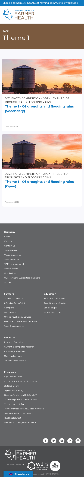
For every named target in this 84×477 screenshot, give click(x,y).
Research (9, 337)
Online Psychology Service (17, 316)
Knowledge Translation (15, 351)
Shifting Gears (11, 385)
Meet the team (11, 259)
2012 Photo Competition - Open (28, 98)
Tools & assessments (14, 326)
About (7, 236)
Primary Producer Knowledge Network (24, 408)
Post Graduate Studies (55, 303)
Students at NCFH (53, 312)
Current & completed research (19, 346)
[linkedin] (70, 440)
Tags (6, 31)
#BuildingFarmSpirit (14, 303)
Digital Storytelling (13, 390)
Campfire (9, 307)
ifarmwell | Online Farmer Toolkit (21, 399)
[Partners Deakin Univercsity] (55, 466)
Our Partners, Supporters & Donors (22, 277)
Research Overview (14, 342)
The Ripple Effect (12, 417)
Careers (8, 241)
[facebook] (45, 440)
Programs (10, 372)
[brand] (31, 15)
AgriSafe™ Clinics (13, 376)
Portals (7, 282)
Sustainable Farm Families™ (18, 413)
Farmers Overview (13, 298)
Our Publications (12, 356)
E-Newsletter (10, 250)
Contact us (9, 245)
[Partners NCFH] (20, 454)
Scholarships (50, 307)
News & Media (11, 268)
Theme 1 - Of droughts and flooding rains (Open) (39, 184)
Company (9, 232)
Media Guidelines (12, 255)
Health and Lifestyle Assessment (20, 422)
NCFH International (14, 264)
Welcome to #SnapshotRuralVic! (20, 321)
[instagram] (78, 440)
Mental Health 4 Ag (14, 404)
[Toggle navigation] (66, 14)
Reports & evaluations (15, 360)
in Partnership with (15, 465)
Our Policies (10, 273)
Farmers (9, 294)
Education (50, 294)
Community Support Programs (20, 381)
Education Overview (54, 298)
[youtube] (61, 440)
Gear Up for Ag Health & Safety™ (21, 395)
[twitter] (53, 440)
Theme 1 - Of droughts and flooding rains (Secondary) (39, 109)
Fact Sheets (9, 312)
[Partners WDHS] (37, 466)
